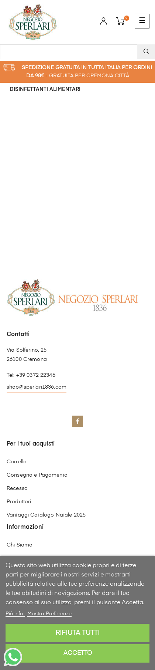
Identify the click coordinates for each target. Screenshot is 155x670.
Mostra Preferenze (49, 613)
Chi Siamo (19, 545)
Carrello (17, 461)
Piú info (15, 613)
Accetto (77, 653)
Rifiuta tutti (77, 633)
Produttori (19, 501)
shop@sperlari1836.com (36, 387)
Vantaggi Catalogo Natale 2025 (46, 515)
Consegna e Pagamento (37, 475)
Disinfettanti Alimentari (45, 89)
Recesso (17, 488)
